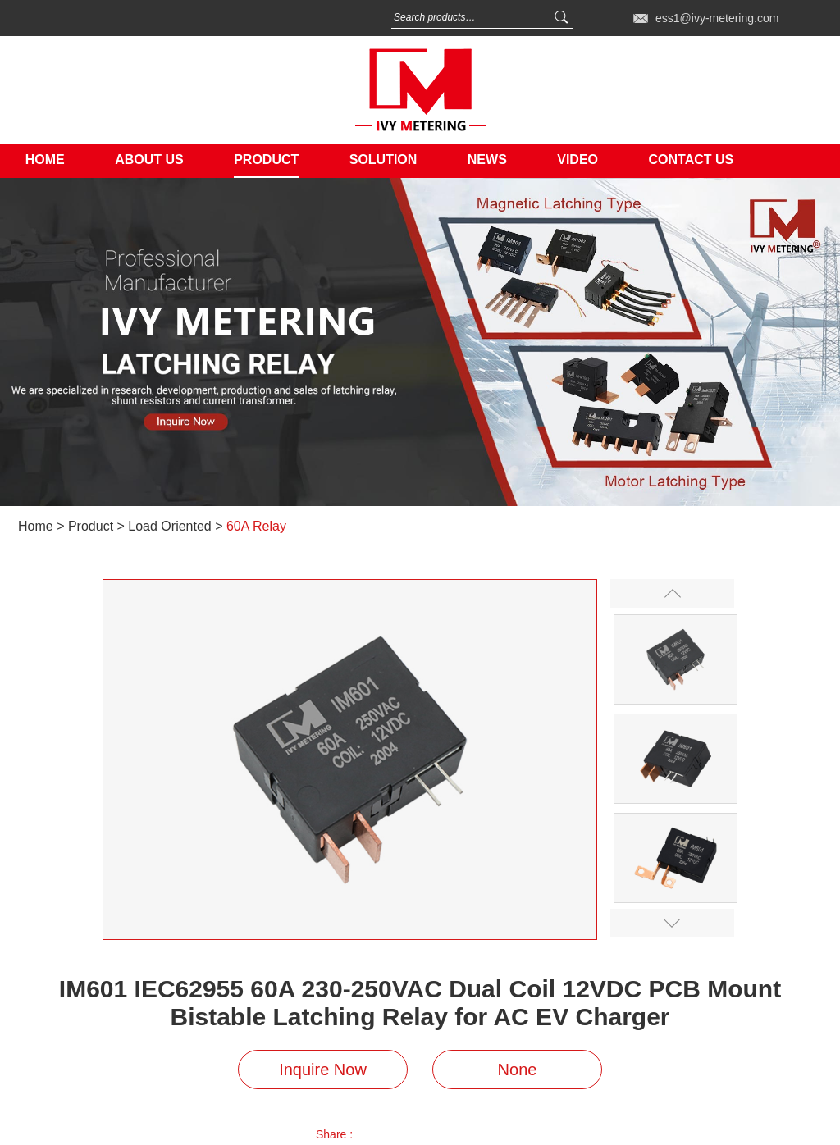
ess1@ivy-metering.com (716, 18)
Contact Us (690, 160)
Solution (383, 160)
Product (266, 160)
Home (45, 160)
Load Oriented (169, 526)
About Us (149, 160)
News (487, 160)
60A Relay (256, 526)
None (517, 1070)
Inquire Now (323, 1070)
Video (577, 160)
